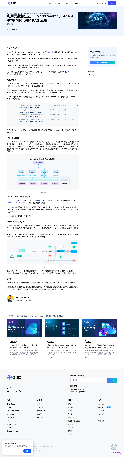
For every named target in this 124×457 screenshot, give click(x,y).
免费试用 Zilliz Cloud (102, 62)
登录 (105, 3)
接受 (27, 451)
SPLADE (26, 203)
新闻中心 (101, 411)
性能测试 (41, 411)
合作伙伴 (101, 414)
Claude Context (13, 431)
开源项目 (40, 407)
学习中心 (71, 407)
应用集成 (40, 417)
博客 (11, 13)
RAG (48, 52)
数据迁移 (40, 414)
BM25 (10, 203)
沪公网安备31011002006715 (35, 450)
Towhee (10, 417)
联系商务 (101, 421)
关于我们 (101, 404)
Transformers (49, 201)
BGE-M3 (17, 203)
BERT (40, 201)
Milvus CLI (11, 424)
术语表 (70, 431)
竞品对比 (71, 417)
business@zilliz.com (77, 389)
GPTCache (11, 414)
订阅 (112, 380)
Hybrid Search (73, 72)
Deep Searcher (13, 411)
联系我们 (100, 3)
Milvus (9, 407)
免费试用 (112, 3)
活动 (99, 417)
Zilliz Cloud (11, 404)
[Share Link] (97, 75)
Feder (9, 428)
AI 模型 (70, 424)
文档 (39, 404)
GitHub (71, 428)
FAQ (69, 434)
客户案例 (71, 414)
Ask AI (116, 452)
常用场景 (71, 411)
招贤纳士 (102, 407)
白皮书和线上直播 (74, 421)
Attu (8, 421)
